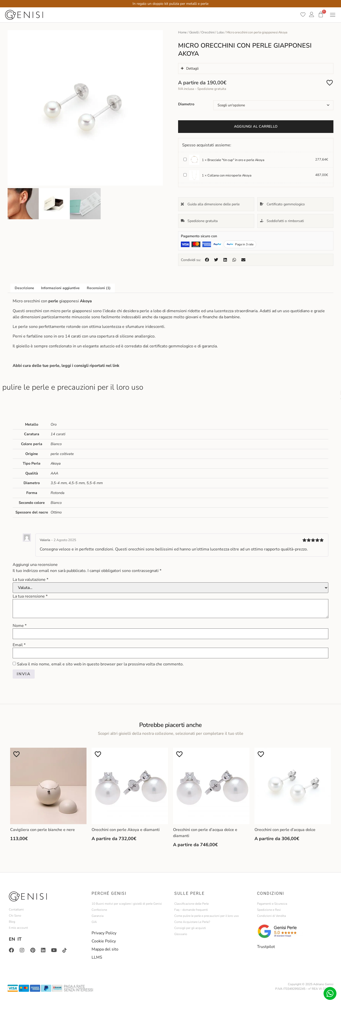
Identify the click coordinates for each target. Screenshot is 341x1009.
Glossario (180, 934)
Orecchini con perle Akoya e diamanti (126, 830)
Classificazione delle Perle (191, 904)
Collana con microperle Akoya (229, 175)
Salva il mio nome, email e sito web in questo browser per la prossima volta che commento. (100, 664)
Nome (20, 626)
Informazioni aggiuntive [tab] (60, 288)
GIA (94, 922)
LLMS (97, 957)
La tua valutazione (30, 580)
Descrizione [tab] (24, 288)
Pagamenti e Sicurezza (272, 904)
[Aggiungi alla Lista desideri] (329, 82)
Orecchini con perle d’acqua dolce (284, 830)
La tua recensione (30, 596)
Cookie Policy (104, 941)
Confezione (99, 910)
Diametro (186, 104)
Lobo (220, 32)
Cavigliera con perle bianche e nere (42, 830)
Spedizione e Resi (269, 910)
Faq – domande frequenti (191, 910)
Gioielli (194, 32)
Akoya (56, 463)
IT (19, 939)
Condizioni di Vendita (271, 916)
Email (19, 645)
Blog (12, 922)
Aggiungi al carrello (256, 126)
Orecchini (207, 32)
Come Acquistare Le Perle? (192, 922)
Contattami (16, 909)
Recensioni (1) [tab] (99, 288)
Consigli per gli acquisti (190, 928)
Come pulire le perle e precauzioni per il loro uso (206, 916)
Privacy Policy (104, 933)
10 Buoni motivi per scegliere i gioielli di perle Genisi (127, 904)
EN (12, 939)
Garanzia (97, 916)
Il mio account (18, 928)
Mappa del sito (105, 949)
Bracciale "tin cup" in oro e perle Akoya (235, 160)
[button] (206, 259)
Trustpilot (266, 946)
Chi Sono (15, 916)
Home (182, 32)
